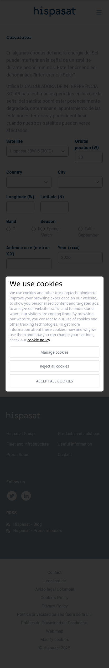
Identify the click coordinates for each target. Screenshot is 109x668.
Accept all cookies (54, 380)
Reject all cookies (54, 366)
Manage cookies (54, 352)
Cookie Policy (38, 339)
